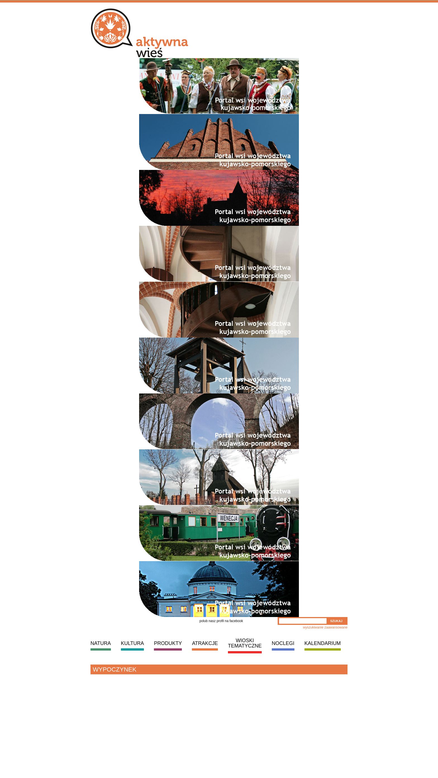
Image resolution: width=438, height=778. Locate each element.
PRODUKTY (168, 643)
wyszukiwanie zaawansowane (325, 627)
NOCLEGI (283, 643)
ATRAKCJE (205, 643)
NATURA (101, 643)
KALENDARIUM (322, 643)
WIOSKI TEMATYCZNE (245, 643)
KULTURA (132, 643)
